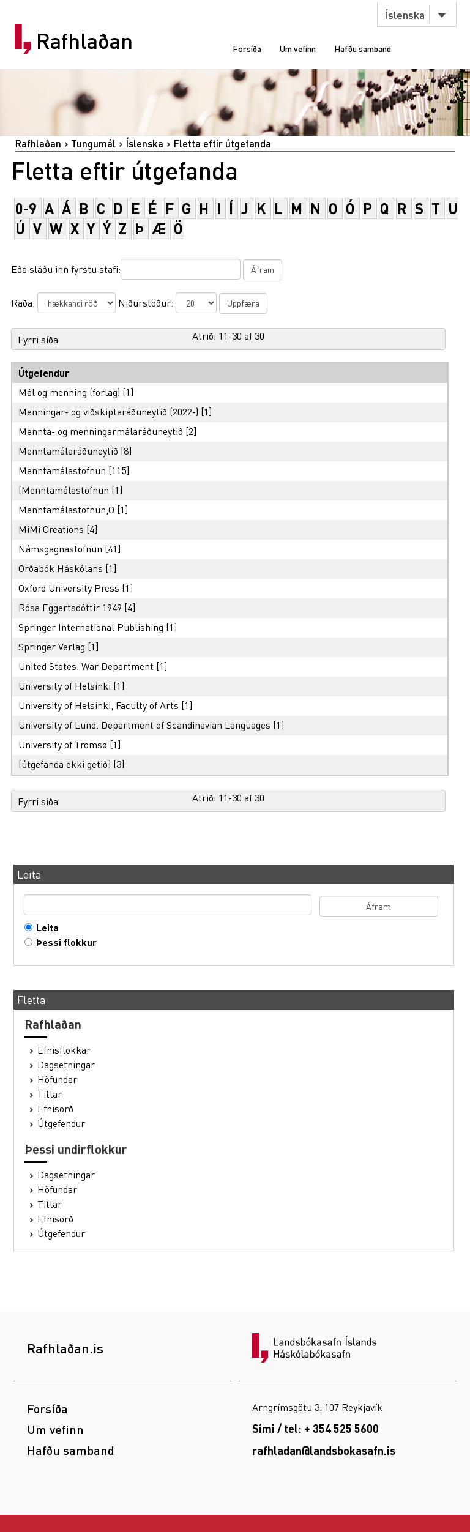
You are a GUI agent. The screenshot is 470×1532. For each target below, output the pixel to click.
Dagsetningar (66, 1064)
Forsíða (247, 48)
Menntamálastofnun (62, 470)
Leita (45, 927)
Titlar (49, 1094)
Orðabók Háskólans (60, 568)
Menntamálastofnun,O (66, 509)
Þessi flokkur (64, 942)
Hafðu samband (362, 48)
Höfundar (57, 1079)
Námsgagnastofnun (60, 548)
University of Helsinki (64, 685)
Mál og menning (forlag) (69, 391)
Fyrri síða (38, 339)
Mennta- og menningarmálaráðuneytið (100, 431)
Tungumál (93, 143)
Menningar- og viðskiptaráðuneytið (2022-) (108, 411)
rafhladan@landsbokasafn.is (323, 1450)
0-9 (26, 208)
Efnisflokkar (64, 1050)
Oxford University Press (68, 587)
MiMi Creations (51, 528)
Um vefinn (298, 48)
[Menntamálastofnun (63, 489)
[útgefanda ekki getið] (64, 763)
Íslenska (404, 14)
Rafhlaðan (84, 41)
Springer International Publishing (90, 626)
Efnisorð (55, 1109)
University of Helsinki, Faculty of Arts (98, 705)
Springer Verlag (51, 646)
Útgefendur (61, 1123)
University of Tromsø (62, 744)
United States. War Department (86, 666)
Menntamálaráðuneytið (68, 450)
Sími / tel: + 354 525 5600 (315, 1428)
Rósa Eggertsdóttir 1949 (70, 607)
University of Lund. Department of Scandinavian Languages (144, 724)
